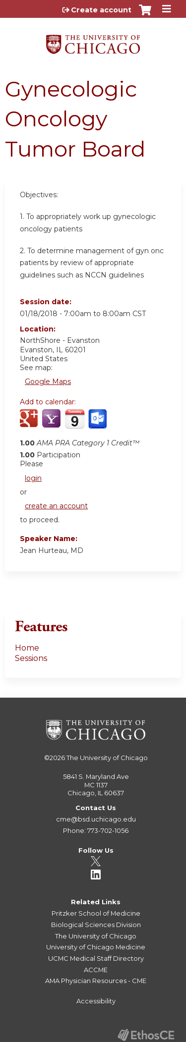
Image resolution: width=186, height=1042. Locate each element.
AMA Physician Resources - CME (95, 981)
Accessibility (96, 1001)
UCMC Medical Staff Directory (96, 958)
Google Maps (48, 381)
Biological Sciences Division (96, 925)
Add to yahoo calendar (52, 424)
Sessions (31, 658)
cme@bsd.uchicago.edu (96, 819)
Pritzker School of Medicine (96, 913)
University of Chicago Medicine (95, 947)
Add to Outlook (98, 424)
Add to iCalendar (74, 424)
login (33, 478)
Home (27, 648)
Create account (101, 9)
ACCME (96, 970)
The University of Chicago (107, 758)
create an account (56, 505)
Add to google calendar (30, 424)
